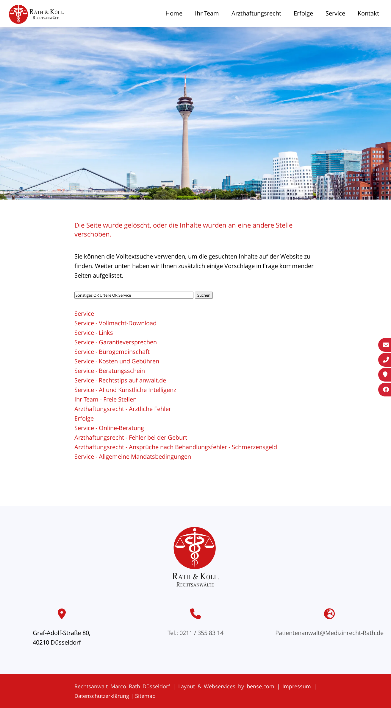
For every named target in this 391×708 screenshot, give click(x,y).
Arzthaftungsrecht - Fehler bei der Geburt (130, 437)
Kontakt (368, 13)
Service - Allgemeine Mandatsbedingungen (132, 456)
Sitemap (145, 695)
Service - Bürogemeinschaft (112, 352)
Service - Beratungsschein (109, 371)
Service (335, 13)
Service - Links (93, 333)
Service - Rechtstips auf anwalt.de (120, 380)
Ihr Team (207, 13)
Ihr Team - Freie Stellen (105, 399)
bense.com (260, 686)
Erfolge (303, 13)
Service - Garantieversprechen (115, 342)
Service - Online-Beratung (109, 428)
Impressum (296, 686)
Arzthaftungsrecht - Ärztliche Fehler (122, 409)
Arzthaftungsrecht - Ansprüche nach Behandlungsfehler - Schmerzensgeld (175, 447)
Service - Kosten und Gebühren (116, 361)
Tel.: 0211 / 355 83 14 (195, 633)
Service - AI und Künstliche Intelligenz (125, 390)
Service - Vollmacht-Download (115, 323)
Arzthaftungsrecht (256, 13)
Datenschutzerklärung (101, 695)
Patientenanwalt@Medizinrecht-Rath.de (329, 633)
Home (173, 13)
